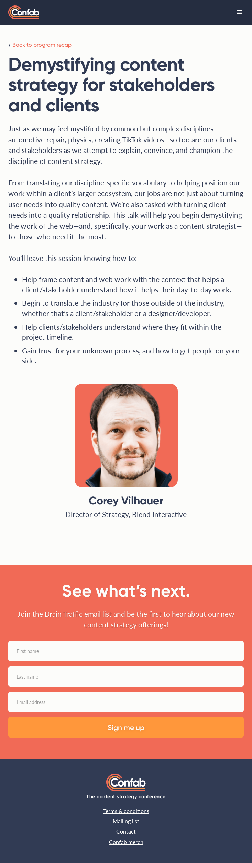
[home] (23, 12)
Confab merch (126, 842)
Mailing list (126, 821)
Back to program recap (42, 44)
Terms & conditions (126, 811)
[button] (239, 12)
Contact (126, 831)
